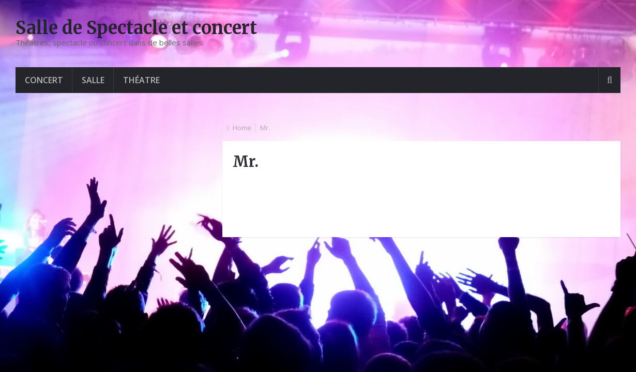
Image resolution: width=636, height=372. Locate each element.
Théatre (141, 80)
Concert (44, 80)
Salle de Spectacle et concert (136, 28)
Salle (93, 80)
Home (242, 127)
